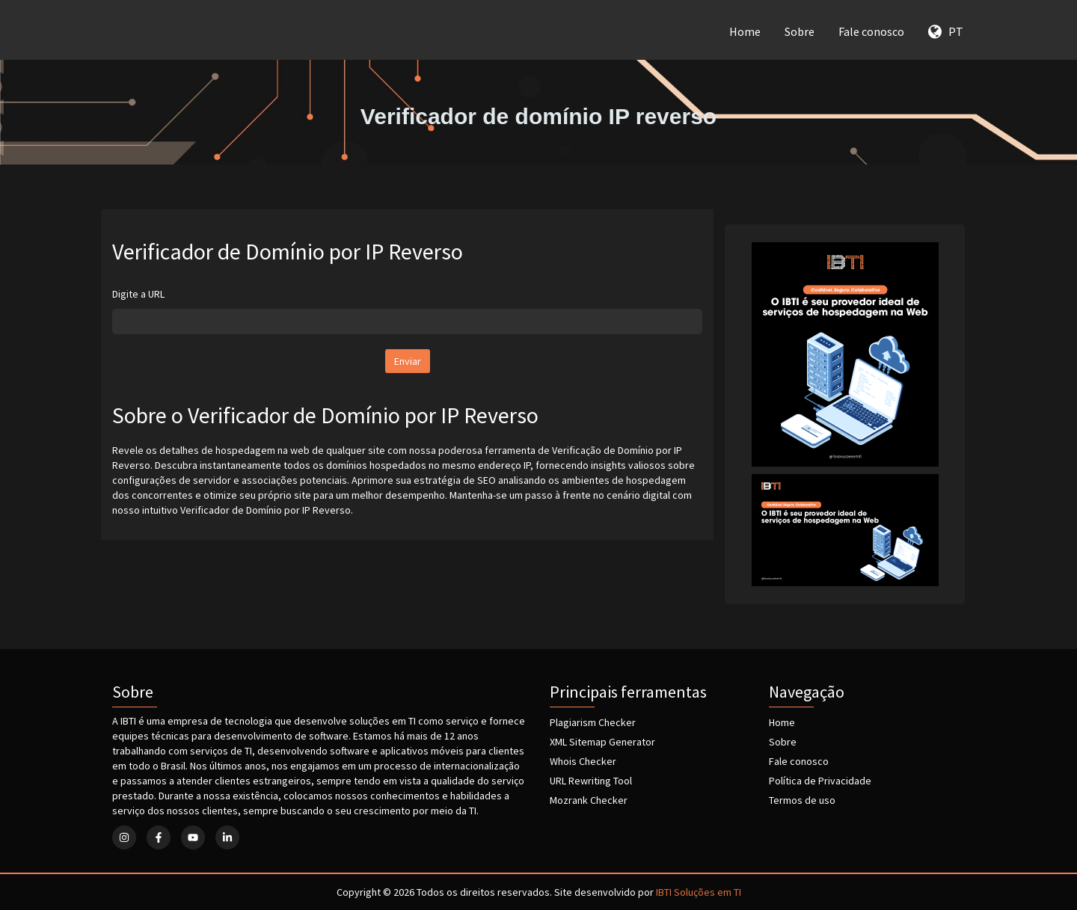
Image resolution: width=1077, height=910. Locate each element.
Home (745, 31)
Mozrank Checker (589, 800)
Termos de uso (802, 800)
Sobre (799, 31)
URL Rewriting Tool (591, 780)
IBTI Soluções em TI (698, 892)
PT (945, 31)
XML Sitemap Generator (602, 741)
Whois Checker (583, 761)
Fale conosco (871, 31)
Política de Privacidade (820, 780)
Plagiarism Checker (593, 722)
